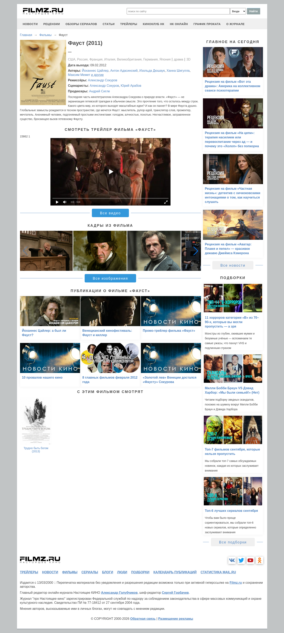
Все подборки (233, 542)
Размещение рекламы (175, 618)
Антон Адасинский (123, 70)
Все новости (232, 265)
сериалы (89, 572)
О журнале (235, 24)
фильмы (69, 572)
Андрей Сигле (99, 91)
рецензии (51, 24)
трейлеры (128, 24)
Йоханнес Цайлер (95, 70)
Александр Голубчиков (119, 592)
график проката (207, 24)
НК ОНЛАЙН (179, 24)
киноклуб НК (153, 24)
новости (30, 24)
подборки (140, 572)
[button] (195, 250)
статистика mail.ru (218, 572)
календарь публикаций (175, 572)
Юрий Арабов (131, 85)
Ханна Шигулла (178, 70)
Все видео (110, 213)
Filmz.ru (236, 582)
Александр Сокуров (102, 80)
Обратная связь (143, 618)
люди (122, 572)
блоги (107, 572)
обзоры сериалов (81, 24)
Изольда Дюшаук (152, 70)
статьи (109, 24)
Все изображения (110, 278)
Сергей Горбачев (175, 592)
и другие (97, 75)
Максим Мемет (79, 75)
